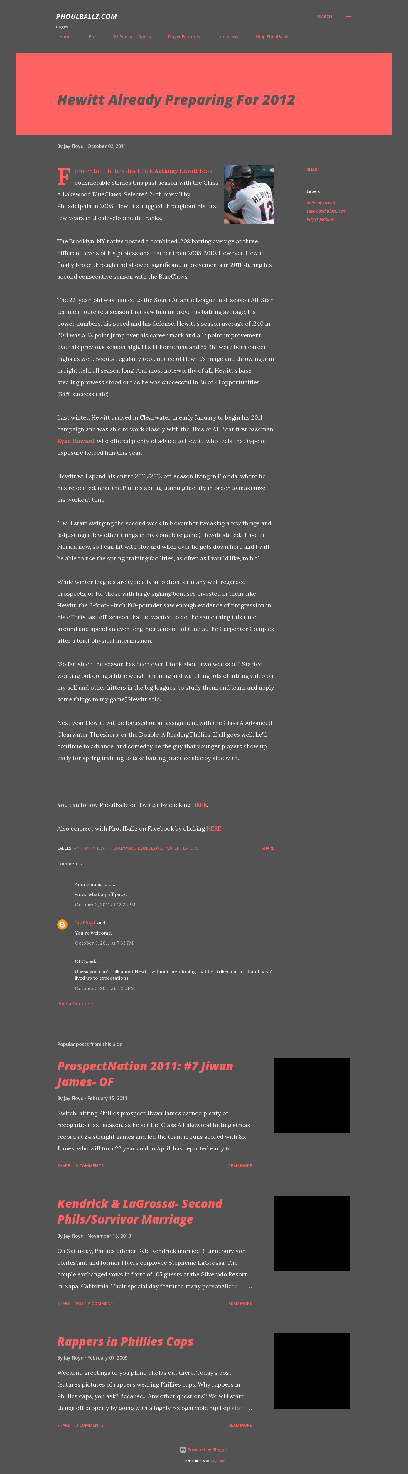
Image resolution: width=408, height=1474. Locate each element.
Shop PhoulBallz (268, 36)
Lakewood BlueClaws (326, 211)
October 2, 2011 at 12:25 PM (105, 904)
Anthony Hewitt (176, 170)
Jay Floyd (85, 923)
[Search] (324, 16)
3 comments (90, 1425)
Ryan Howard (75, 440)
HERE (199, 804)
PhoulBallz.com (86, 16)
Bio (88, 36)
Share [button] (313, 169)
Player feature (320, 219)
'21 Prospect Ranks (128, 36)
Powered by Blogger (204, 1449)
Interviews (224, 36)
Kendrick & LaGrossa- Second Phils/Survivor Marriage (139, 1211)
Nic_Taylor (217, 1461)
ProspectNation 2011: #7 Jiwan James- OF (145, 1073)
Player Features (180, 36)
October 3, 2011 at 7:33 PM (104, 943)
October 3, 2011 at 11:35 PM (105, 988)
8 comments (90, 1165)
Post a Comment (76, 1003)
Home (62, 36)
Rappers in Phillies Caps (125, 1341)
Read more (240, 1165)
